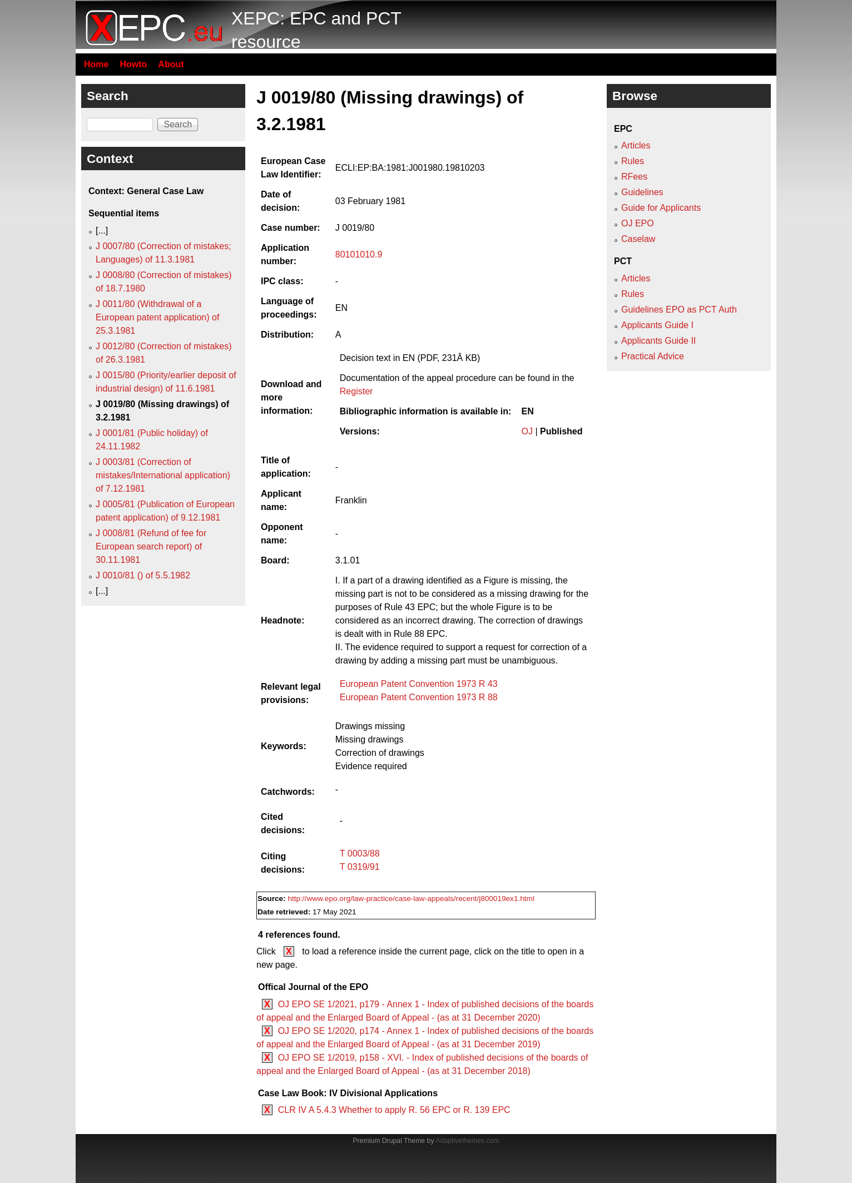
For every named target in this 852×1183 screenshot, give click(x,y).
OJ (527, 431)
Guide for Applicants (661, 207)
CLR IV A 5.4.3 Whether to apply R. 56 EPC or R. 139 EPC (394, 1110)
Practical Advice (652, 356)
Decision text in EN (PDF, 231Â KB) (410, 358)
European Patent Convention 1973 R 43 (419, 684)
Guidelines (642, 192)
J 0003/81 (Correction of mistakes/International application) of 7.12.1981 (163, 475)
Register (356, 391)
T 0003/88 (360, 853)
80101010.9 (359, 254)
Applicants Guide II (658, 340)
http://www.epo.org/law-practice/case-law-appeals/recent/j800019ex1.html (411, 898)
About (171, 64)
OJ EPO (637, 223)
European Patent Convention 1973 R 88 (419, 697)
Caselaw (638, 239)
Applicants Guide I (657, 325)
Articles (635, 145)
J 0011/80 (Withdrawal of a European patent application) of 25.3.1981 (157, 317)
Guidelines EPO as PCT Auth (679, 309)
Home (96, 64)
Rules (632, 161)
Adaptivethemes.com (467, 1141)
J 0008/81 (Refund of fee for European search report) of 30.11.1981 (151, 546)
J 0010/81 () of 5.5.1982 (143, 575)
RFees (634, 176)
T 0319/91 (360, 867)
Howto (133, 64)
